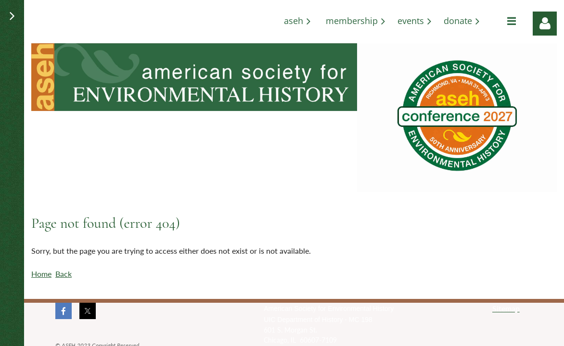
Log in (545, 24)
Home (41, 273)
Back (63, 273)
